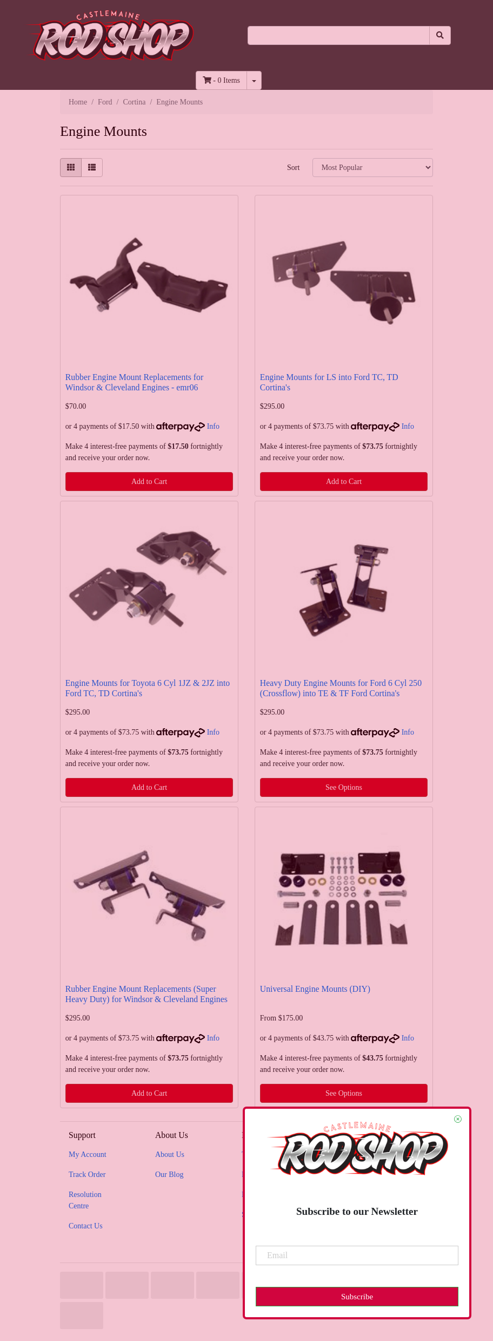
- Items (221, 80)
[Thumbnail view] (71, 167)
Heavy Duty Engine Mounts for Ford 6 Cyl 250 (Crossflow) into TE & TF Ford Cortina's (341, 688)
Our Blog (169, 1174)
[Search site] (440, 35)
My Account (87, 1154)
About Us (169, 1154)
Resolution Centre (85, 1200)
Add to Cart (149, 481)
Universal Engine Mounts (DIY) (315, 988)
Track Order (87, 1174)
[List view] (92, 167)
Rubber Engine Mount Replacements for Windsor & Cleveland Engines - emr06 (134, 382)
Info (213, 426)
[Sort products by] (372, 167)
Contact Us (86, 1226)
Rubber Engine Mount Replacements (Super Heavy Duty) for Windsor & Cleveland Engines (146, 994)
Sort (293, 167)
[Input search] (339, 35)
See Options (343, 787)
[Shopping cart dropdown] (254, 80)
